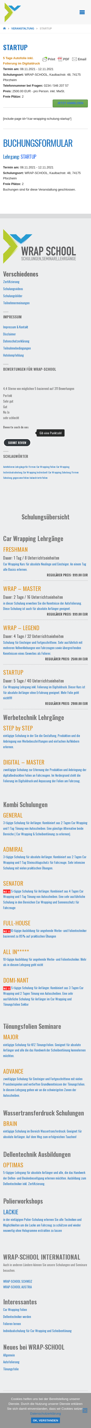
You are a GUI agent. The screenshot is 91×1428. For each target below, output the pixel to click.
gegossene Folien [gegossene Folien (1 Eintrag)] (21, 477)
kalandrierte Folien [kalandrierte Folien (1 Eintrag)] (39, 477)
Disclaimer (9, 334)
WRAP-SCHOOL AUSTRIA (17, 1287)
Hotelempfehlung (13, 355)
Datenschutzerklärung (16, 341)
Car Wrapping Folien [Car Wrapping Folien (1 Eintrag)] (46, 467)
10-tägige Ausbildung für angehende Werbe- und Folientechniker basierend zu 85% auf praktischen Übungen (45, 930)
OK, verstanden (45, 1420)
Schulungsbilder (12, 296)
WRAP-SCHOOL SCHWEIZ (17, 1281)
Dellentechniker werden (17, 1316)
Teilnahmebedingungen (17, 348)
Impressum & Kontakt (15, 327)
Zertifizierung (11, 281)
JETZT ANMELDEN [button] (70, 103)
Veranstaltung (22, 28)
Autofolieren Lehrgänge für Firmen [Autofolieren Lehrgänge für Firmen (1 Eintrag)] (19, 467)
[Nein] (85, 1410)
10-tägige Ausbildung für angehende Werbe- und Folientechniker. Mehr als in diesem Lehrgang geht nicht (44, 958)
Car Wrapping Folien (15, 1309)
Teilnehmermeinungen (16, 303)
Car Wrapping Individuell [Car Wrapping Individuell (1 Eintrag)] (35, 472)
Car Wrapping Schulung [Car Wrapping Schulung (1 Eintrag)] (59, 472)
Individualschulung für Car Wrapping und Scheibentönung (37, 1330)
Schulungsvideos (13, 288)
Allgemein (9, 1355)
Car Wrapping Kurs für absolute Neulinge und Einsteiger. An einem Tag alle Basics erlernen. (45, 564)
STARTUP (28, 156)
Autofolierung (11, 1362)
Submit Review (17, 443)
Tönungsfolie (11, 1369)
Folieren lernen (12, 1323)
